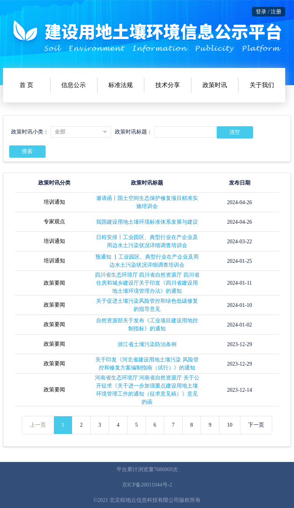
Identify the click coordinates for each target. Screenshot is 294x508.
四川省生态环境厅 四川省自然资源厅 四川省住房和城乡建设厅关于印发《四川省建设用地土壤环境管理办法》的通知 (147, 283)
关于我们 (262, 85)
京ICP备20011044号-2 (147, 485)
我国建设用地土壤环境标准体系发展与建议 (147, 222)
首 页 (26, 85)
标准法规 (120, 85)
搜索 (27, 151)
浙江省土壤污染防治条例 (147, 344)
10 (229, 425)
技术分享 (167, 85)
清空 (234, 132)
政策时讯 (215, 85)
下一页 (256, 425)
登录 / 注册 (268, 12)
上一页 (38, 425)
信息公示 (73, 85)
